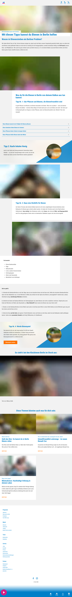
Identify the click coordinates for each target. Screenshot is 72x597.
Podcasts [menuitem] (5, 516)
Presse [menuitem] (4, 549)
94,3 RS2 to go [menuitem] (6, 517)
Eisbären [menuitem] (4, 565)
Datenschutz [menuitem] (5, 553)
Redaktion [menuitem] (5, 539)
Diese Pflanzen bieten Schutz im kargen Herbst (14, 131)
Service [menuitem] (4, 543)
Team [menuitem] (4, 534)
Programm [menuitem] (5, 510)
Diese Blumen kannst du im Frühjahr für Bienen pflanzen (17, 124)
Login (69, 594)
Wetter (61, 2)
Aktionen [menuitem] (4, 512)
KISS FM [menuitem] (4, 571)
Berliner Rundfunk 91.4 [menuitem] (7, 569)
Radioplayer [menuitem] (5, 564)
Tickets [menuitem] (4, 528)
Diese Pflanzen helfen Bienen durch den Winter (14, 134)
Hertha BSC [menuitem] (5, 567)
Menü (63, 594)
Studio (65, 2)
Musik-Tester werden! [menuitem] (7, 530)
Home (51, 594)
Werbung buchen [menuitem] (6, 556)
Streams (56, 594)
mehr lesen (4, 451)
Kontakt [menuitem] (4, 548)
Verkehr (68, 2)
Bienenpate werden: (10, 342)
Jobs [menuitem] (4, 546)
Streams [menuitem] (4, 525)
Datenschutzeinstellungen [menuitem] (8, 555)
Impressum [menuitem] (5, 551)
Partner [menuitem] (4, 561)
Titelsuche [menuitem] (5, 526)
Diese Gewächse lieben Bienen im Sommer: (13, 127)
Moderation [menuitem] (5, 537)
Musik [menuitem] (4, 522)
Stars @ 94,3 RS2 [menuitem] (6, 514)
